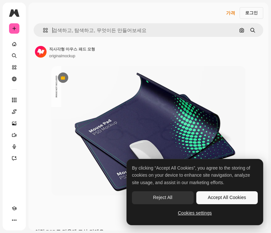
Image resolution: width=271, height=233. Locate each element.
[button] (43, 30)
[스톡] (14, 67)
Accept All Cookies (227, 197)
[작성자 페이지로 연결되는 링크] (41, 52)
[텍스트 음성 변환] (14, 146)
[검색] (14, 55)
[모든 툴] (14, 100)
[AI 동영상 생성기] (14, 135)
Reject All (162, 197)
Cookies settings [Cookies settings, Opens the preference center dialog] (195, 213)
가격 (230, 13)
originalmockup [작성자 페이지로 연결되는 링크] (62, 56)
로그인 (251, 12)
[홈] (14, 44)
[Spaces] (14, 111)
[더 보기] (14, 220)
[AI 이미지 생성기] (14, 123)
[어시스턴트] (14, 158)
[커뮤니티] (14, 79)
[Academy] (14, 208)
